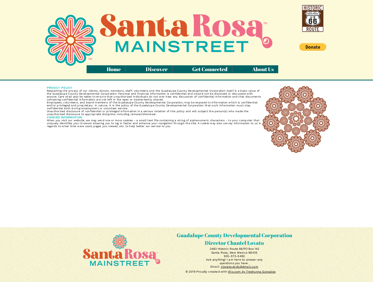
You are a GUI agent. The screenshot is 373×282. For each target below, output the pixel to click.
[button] (312, 47)
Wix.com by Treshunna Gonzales (252, 271)
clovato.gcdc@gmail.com (239, 266)
